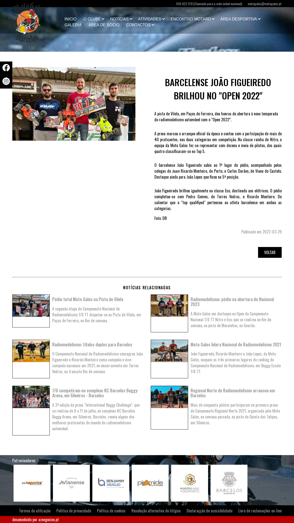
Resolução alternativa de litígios (156, 511)
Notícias (119, 19)
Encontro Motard (191, 19)
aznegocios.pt (48, 520)
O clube (92, 19)
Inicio (71, 19)
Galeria (73, 25)
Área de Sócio (103, 25)
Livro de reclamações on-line (260, 511)
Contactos (138, 25)
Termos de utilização (34, 511)
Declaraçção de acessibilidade (209, 511)
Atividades (149, 19)
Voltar (270, 252)
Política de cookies (111, 511)
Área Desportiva (238, 19)
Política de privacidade (73, 511)
